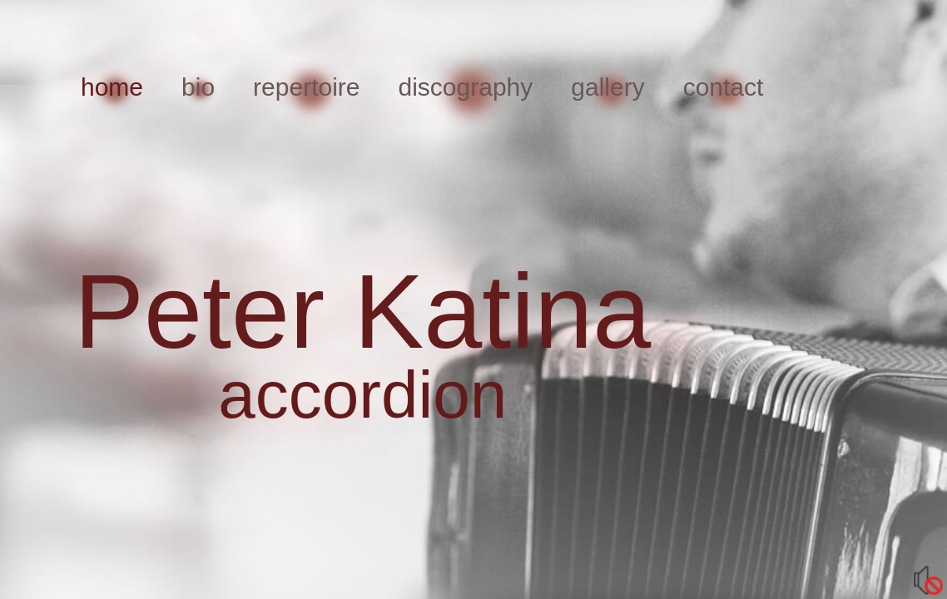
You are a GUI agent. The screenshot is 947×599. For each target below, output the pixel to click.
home (112, 87)
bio (198, 87)
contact (723, 87)
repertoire (306, 87)
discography (466, 87)
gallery (607, 87)
